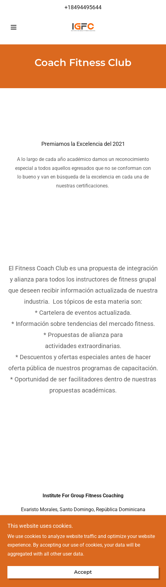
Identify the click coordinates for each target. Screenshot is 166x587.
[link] (83, 27)
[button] (18, 27)
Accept (83, 572)
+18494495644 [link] (83, 7)
